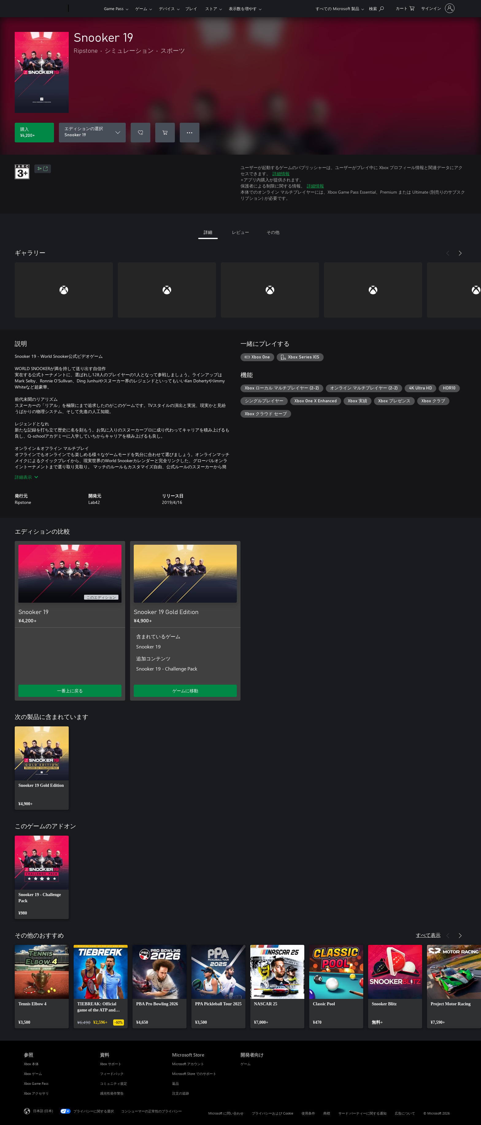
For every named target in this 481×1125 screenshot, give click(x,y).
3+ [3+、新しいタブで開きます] (42, 168)
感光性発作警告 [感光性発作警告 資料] (112, 1093)
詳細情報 (281, 173)
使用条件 (308, 1113)
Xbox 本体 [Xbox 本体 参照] (31, 1064)
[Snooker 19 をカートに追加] (165, 132)
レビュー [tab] (240, 232)
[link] (42, 768)
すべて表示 (428, 935)
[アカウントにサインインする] (437, 8)
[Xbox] (85, 8)
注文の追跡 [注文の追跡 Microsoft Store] (180, 1093)
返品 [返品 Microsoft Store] (175, 1083)
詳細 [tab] (208, 232)
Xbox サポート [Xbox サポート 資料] (110, 1064)
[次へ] (460, 253)
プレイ (191, 8)
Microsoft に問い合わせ (226, 1113)
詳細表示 (26, 477)
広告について (405, 1113)
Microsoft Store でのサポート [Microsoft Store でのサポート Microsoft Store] (194, 1074)
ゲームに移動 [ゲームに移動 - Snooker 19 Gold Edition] (185, 691)
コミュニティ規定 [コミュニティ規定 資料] (113, 1083)
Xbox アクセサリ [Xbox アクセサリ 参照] (36, 1093)
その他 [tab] (273, 232)
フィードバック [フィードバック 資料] (112, 1074)
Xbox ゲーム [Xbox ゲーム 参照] (33, 1074)
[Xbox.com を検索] (376, 8)
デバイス (167, 8)
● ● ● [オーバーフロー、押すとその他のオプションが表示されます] (190, 132)
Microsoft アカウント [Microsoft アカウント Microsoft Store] (188, 1064)
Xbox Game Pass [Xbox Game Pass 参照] (36, 1083)
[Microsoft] (45, 8)
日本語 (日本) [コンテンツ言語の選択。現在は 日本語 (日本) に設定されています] (43, 1111)
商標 (326, 1113)
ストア (211, 8)
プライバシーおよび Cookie (272, 1113)
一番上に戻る (70, 691)
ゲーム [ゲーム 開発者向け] (245, 1064)
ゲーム (141, 8)
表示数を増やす (243, 8)
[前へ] (448, 253)
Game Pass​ (114, 8)
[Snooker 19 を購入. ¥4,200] (34, 132)
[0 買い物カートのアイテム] (405, 8)
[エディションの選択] (92, 132)
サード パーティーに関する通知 (362, 1113)
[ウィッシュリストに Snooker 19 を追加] (140, 132)
